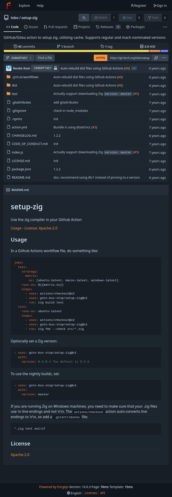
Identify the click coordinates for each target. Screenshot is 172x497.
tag (106, 46)
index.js (15, 152)
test (12, 94)
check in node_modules (71, 110)
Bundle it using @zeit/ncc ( (73, 127)
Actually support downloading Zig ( (94, 93)
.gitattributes (19, 102)
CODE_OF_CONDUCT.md (27, 144)
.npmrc (14, 119)
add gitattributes (66, 102)
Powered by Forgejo (53, 487)
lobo (14, 17)
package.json (19, 169)
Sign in (160, 5)
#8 (127, 68)
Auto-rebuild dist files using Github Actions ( (92, 68)
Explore (24, 5)
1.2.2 (57, 135)
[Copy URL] (156, 57)
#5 (136, 93)
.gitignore (16, 110)
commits (24, 46)
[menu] (164, 57)
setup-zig (29, 17)
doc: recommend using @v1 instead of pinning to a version (97, 177)
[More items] (165, 27)
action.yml (17, 127)
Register (138, 5)
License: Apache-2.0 (41, 228)
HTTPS (100, 58)
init (56, 119)
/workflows (23, 77)
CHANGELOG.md (22, 135)
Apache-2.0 (20, 454)
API (102, 493)
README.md (18, 177)
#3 (94, 127)
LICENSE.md (18, 161)
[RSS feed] (84, 17)
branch (65, 46)
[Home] (8, 6)
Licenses (91, 493)
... (134, 68)
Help (40, 5)
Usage (16, 228)
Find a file (45, 58)
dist (12, 85)
